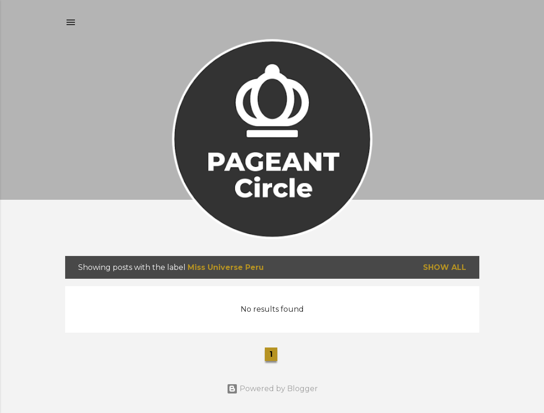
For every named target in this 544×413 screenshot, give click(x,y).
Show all (444, 267)
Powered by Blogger (272, 388)
